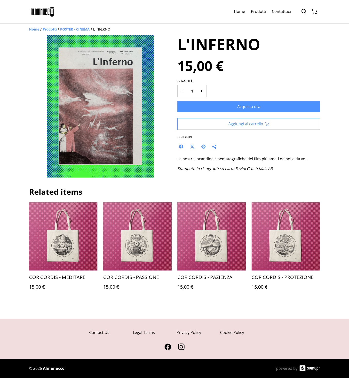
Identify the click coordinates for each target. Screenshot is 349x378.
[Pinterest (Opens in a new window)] (203, 146)
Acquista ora (248, 106)
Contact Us (99, 332)
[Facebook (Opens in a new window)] (181, 146)
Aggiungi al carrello (248, 123)
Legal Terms (144, 332)
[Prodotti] (50, 29)
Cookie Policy (232, 332)
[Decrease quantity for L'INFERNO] (182, 91)
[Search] (304, 11)
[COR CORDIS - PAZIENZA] (211, 250)
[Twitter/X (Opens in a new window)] (192, 146)
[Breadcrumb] (174, 29)
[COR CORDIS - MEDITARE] (63, 250)
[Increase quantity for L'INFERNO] (201, 91)
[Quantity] (192, 91)
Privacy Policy (188, 332)
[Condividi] (214, 146)
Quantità (184, 81)
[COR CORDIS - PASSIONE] (137, 250)
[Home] (34, 29)
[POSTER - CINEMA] (75, 29)
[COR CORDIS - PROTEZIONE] (286, 250)
